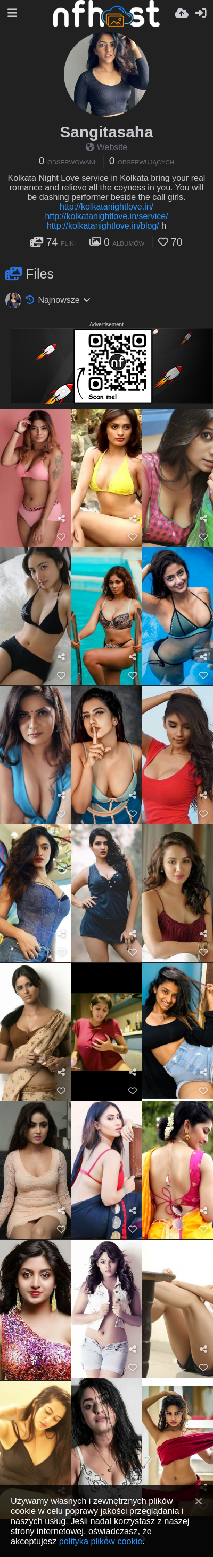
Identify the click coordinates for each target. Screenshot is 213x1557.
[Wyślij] (182, 13)
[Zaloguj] (201, 13)
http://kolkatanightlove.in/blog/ (103, 225)
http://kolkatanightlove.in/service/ (106, 216)
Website (107, 147)
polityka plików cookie (101, 1541)
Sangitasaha (106, 132)
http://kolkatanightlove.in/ (106, 206)
